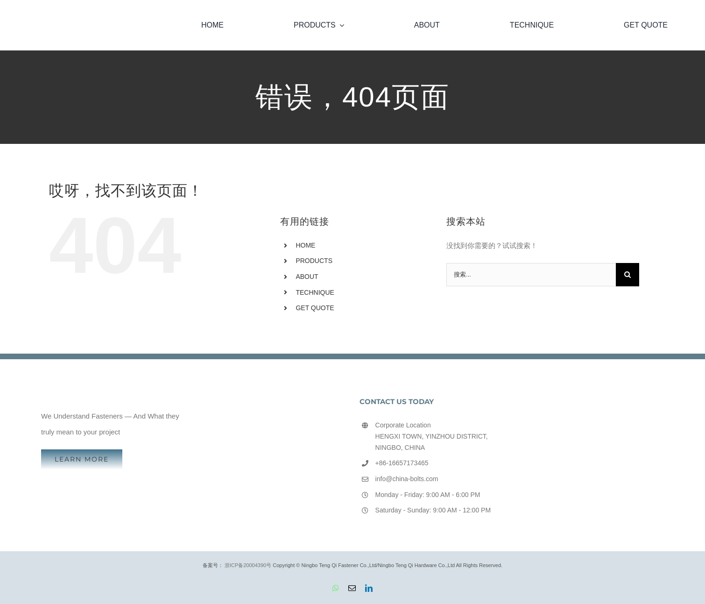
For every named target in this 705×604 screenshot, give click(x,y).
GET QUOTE (315, 308)
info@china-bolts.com (406, 479)
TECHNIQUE (315, 292)
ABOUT (307, 276)
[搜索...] (531, 274)
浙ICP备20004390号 (248, 565)
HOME (305, 245)
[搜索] (627, 274)
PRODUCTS (314, 260)
